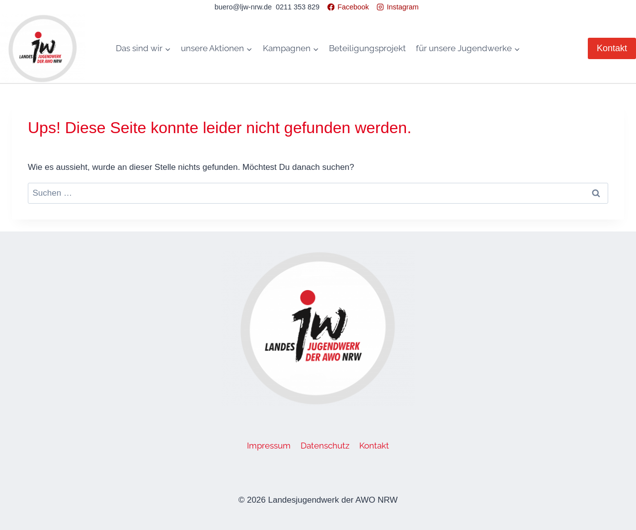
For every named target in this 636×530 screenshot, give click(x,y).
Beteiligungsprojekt (367, 48)
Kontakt (612, 48)
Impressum (269, 446)
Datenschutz (325, 446)
